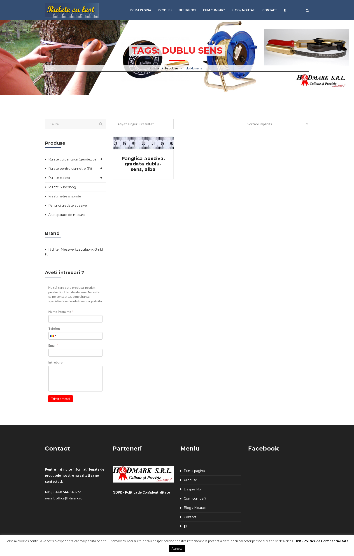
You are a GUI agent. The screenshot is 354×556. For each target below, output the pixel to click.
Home (154, 68)
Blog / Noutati (195, 508)
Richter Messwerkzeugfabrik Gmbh (76, 249)
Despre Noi (193, 489)
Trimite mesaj (60, 398)
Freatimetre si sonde (64, 196)
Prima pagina (194, 471)
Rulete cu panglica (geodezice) (72, 159)
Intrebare (55, 362)
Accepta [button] (177, 548)
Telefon (54, 328)
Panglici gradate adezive (67, 206)
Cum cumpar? (195, 499)
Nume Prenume (60, 311)
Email (53, 345)
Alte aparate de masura (66, 215)
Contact (190, 517)
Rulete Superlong (62, 187)
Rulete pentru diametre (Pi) (70, 169)
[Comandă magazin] (275, 124)
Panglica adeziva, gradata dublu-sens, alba (143, 164)
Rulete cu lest (59, 178)
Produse (171, 68)
